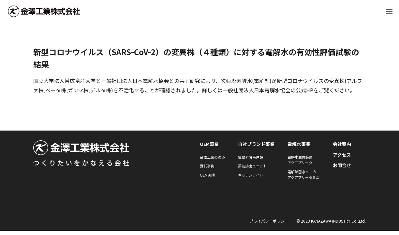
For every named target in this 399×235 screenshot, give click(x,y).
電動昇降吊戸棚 (250, 157)
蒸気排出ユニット (252, 165)
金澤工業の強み (212, 157)
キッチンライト (250, 175)
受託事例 (207, 165)
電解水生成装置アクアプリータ (300, 159)
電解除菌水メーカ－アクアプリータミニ (304, 174)
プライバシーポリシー (268, 221)
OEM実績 (207, 175)
